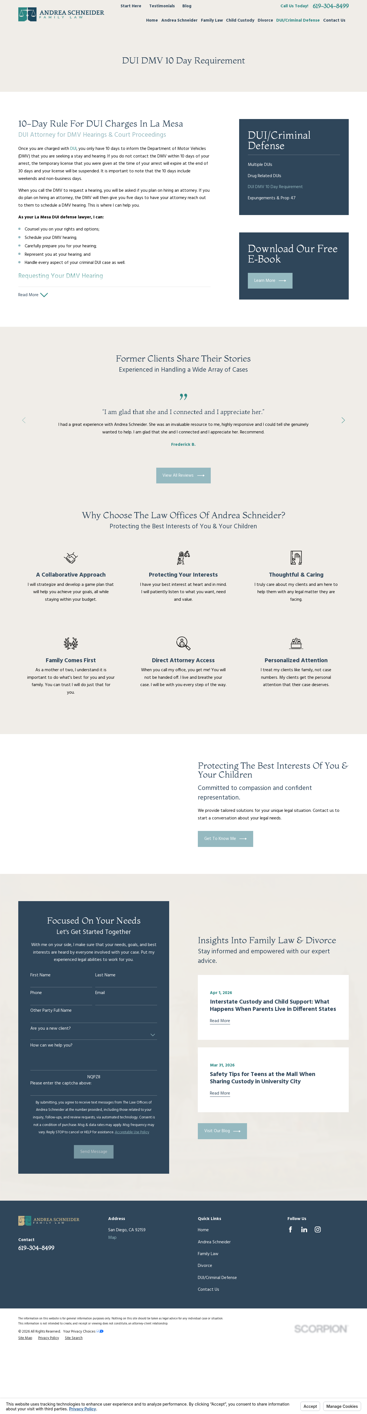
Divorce (205, 1265)
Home (203, 1230)
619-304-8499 (331, 6)
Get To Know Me (232, 838)
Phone (29, 992)
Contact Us (208, 1289)
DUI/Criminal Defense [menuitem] (298, 20)
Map (112, 1237)
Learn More (270, 280)
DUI (73, 148)
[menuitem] (294, 165)
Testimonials (162, 6)
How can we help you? (44, 1045)
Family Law (208, 1254)
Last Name (98, 975)
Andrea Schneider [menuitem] (179, 20)
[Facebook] (290, 1229)
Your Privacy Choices (83, 1332)
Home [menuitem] (152, 20)
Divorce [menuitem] (265, 20)
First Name (33, 975)
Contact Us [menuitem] (334, 20)
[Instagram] (318, 1229)
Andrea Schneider (214, 1242)
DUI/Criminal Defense (217, 1277)
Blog (186, 6)
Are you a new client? (43, 1028)
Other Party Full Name (44, 1010)
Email (93, 992)
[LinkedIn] (304, 1229)
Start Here (131, 6)
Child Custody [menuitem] (240, 20)
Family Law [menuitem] (212, 20)
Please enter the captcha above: (54, 1083)
